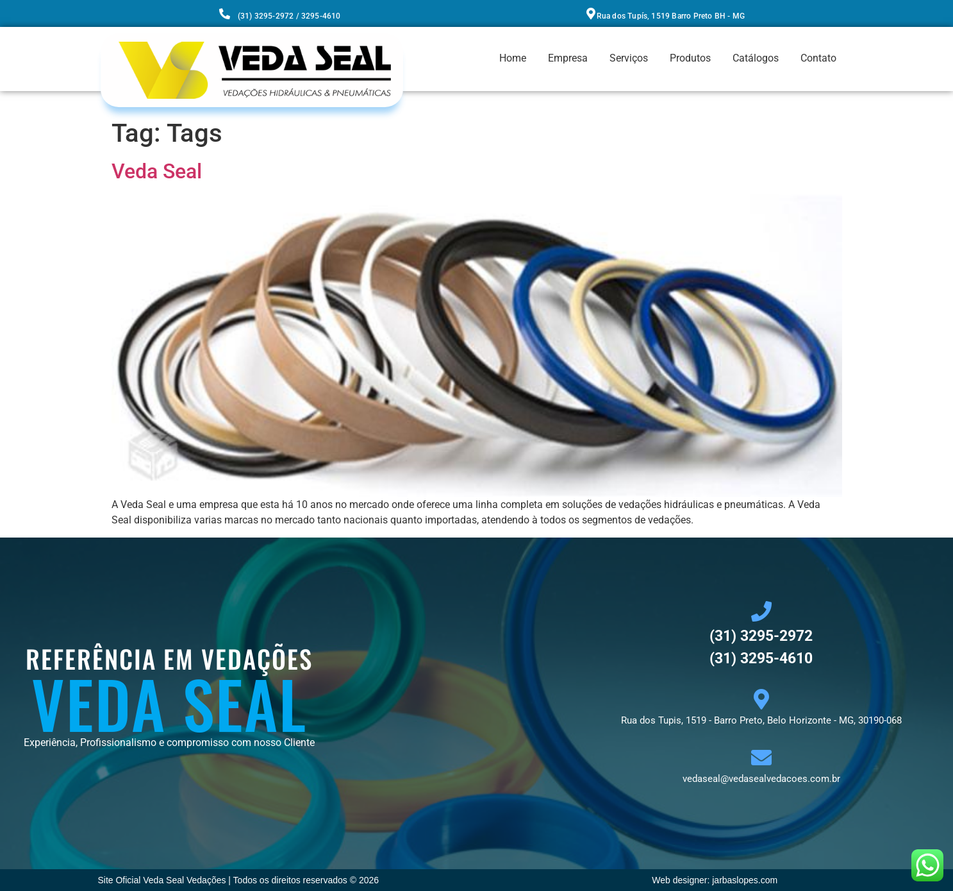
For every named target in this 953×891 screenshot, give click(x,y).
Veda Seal (157, 171)
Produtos (690, 58)
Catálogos (756, 58)
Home (512, 58)
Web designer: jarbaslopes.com (714, 880)
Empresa (568, 58)
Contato (818, 58)
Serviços (628, 58)
